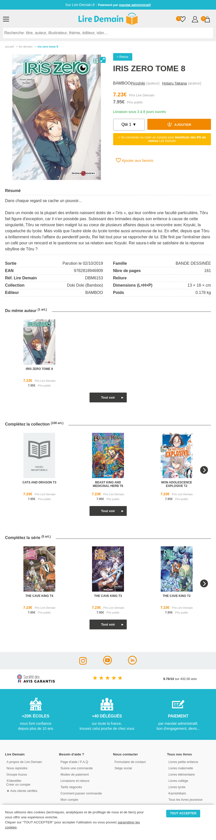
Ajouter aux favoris (134, 160)
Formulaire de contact (130, 762)
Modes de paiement (74, 774)
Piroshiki (138, 83)
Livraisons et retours (74, 781)
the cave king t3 (108, 596)
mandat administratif (135, 5)
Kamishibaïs (177, 793)
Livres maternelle (180, 768)
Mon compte (69, 799)
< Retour (122, 57)
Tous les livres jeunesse (185, 799)
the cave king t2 (176, 596)
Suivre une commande (76, 768)
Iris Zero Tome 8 (47, 46)
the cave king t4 (39, 596)
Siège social (123, 768)
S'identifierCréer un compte (18, 782)
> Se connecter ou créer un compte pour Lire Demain (162, 139)
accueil (9, 46)
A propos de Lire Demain (24, 762)
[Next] (204, 470)
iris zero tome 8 (39, 369)
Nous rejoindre (16, 768)
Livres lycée (176, 787)
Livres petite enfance (183, 762)
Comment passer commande (81, 793)
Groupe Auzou (16, 774)
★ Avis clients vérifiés (21, 791)
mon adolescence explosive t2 (176, 484)
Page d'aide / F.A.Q (74, 762)
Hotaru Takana (174, 83)
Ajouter (179, 124)
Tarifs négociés (71, 787)
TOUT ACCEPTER (183, 813)
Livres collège (178, 781)
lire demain (25, 46)
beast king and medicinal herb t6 (108, 484)
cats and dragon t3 (39, 482)
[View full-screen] (103, 60)
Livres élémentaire (181, 774)
